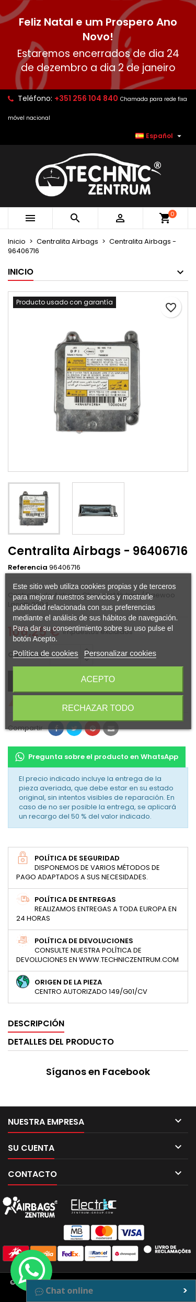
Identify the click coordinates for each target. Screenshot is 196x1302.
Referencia (28, 567)
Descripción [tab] (36, 1023)
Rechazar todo (98, 708)
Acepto (98, 679)
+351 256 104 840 (86, 98)
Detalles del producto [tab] (61, 1042)
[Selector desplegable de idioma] (159, 136)
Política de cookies (45, 653)
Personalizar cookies (120, 653)
